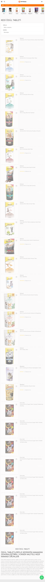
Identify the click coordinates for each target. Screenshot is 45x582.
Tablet (16, 5)
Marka (5, 30)
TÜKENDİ (40, 46)
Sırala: (5, 25)
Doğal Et (7, 5)
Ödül (12, 5)
